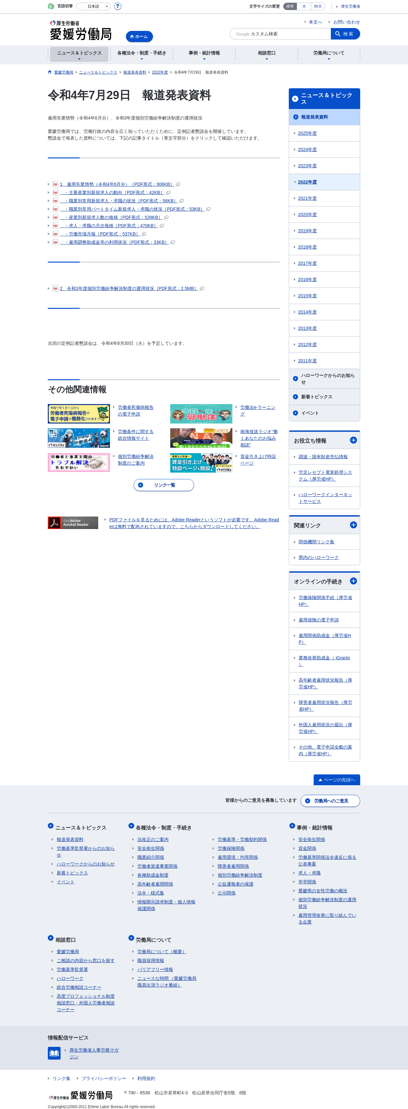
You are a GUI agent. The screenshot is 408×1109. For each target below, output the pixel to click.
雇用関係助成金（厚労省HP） (325, 640)
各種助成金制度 (153, 871)
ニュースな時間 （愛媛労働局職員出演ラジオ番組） (167, 976)
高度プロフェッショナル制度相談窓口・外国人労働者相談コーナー (86, 997)
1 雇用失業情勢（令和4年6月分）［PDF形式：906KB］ (116, 184)
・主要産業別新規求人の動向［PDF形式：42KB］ (111, 192)
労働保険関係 (231, 845)
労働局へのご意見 (331, 800)
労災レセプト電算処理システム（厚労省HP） (325, 476)
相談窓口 (67, 935)
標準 (290, 6)
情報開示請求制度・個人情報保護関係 (166, 902)
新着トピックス (316, 396)
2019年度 (307, 230)
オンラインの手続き (325, 581)
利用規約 (146, 1072)
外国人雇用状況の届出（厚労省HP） (325, 729)
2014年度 (307, 312)
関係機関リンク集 (316, 542)
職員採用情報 (150, 954)
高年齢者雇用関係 (155, 880)
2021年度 (307, 198)
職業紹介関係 (150, 854)
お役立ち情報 (325, 440)
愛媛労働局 (68, 945)
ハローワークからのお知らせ (328, 379)
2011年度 (307, 360)
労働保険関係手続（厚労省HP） (325, 602)
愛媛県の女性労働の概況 (322, 887)
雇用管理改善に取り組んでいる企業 (327, 915)
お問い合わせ (346, 22)
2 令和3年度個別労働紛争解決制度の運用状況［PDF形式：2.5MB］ (128, 288)
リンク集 (61, 1072)
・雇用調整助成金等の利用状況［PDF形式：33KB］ (114, 242)
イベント (310, 413)
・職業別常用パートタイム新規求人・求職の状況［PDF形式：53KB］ (131, 209)
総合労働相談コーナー (79, 981)
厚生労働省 (350, 6)
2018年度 (307, 247)
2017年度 (307, 263)
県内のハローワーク (319, 558)
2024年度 (307, 149)
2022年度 (307, 182)
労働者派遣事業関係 (157, 863)
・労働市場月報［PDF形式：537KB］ (99, 234)
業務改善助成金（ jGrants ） (324, 662)
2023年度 (307, 165)
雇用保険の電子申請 (319, 620)
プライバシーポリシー (104, 1072)
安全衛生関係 (150, 845)
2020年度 (307, 214)
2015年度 (307, 295)
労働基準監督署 (72, 963)
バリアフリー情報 (155, 963)
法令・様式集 (150, 889)
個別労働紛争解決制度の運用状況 (327, 900)
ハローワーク (70, 972)
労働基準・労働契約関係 (242, 836)
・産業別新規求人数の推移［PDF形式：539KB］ (110, 217)
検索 (348, 33)
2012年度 (307, 344)
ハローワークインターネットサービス (325, 498)
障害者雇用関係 (233, 863)
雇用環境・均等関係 (238, 854)
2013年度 (307, 328)
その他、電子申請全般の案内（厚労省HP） (325, 751)
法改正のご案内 (153, 836)
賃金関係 (307, 845)
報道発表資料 (314, 117)
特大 (318, 6)
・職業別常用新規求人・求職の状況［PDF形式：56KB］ (118, 201)
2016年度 (307, 279)
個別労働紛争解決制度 (240, 871)
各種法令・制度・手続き (165, 825)
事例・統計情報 (316, 825)
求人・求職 (309, 869)
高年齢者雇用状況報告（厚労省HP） (325, 684)
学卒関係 (307, 878)
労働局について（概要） (161, 945)
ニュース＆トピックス (327, 98)
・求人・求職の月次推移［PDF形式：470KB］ (108, 225)
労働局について (155, 935)
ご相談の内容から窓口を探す (86, 954)
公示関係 (227, 889)
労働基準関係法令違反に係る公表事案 (327, 857)
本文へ (315, 22)
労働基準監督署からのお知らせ (86, 848)
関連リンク (325, 525)
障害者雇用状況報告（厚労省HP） (325, 707)
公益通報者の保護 (235, 880)
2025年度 (307, 133)
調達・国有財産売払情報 (323, 457)
